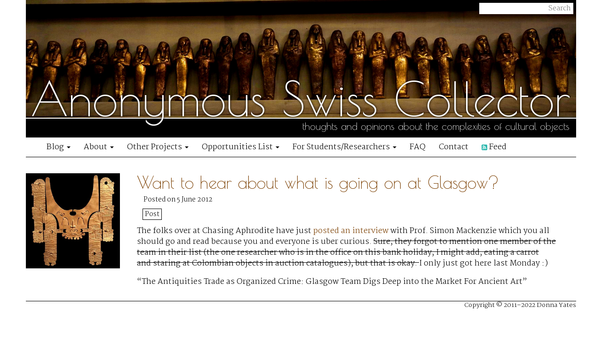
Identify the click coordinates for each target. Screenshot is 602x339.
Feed (494, 147)
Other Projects (158, 147)
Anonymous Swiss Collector (300, 99)
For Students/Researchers (344, 147)
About (99, 147)
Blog (59, 147)
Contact (453, 147)
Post (152, 214)
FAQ (418, 147)
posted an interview (350, 231)
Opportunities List (240, 147)
